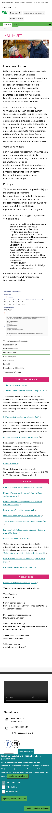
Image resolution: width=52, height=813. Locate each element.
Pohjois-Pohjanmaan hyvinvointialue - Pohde (23, 487)
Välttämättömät (14, 782)
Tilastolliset (12, 787)
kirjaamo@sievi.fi (25, 733)
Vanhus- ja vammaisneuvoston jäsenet (20, 582)
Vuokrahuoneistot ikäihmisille (15, 341)
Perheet (17, 3)
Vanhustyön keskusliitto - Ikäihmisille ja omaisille (25, 553)
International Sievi (7, 3)
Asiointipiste (8, 360)
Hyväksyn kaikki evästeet (37, 808)
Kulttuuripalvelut (10, 348)
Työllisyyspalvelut (15, 13)
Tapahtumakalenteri (16, 19)
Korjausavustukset (12, 538)
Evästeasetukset (26, 751)
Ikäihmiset (36, 3)
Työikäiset (29, 3)
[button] (26, 48)
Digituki (6, 364)
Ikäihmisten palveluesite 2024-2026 (19, 567)
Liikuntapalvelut (10, 352)
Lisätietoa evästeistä (18, 776)
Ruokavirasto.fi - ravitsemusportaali (19, 510)
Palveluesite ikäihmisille (13, 368)
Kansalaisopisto (10, 356)
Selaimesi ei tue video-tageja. (26, 692)
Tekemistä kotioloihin (12, 372)
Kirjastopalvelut (10, 344)
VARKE (25, 538)
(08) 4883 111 (21, 727)
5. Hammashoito (11, 463)
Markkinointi (12, 791)
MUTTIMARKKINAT (9, 7)
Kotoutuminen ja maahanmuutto (34, 13)
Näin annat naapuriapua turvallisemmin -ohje (23, 515)
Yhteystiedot (44, 3)
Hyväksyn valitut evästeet (14, 798)
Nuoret (22, 3)
